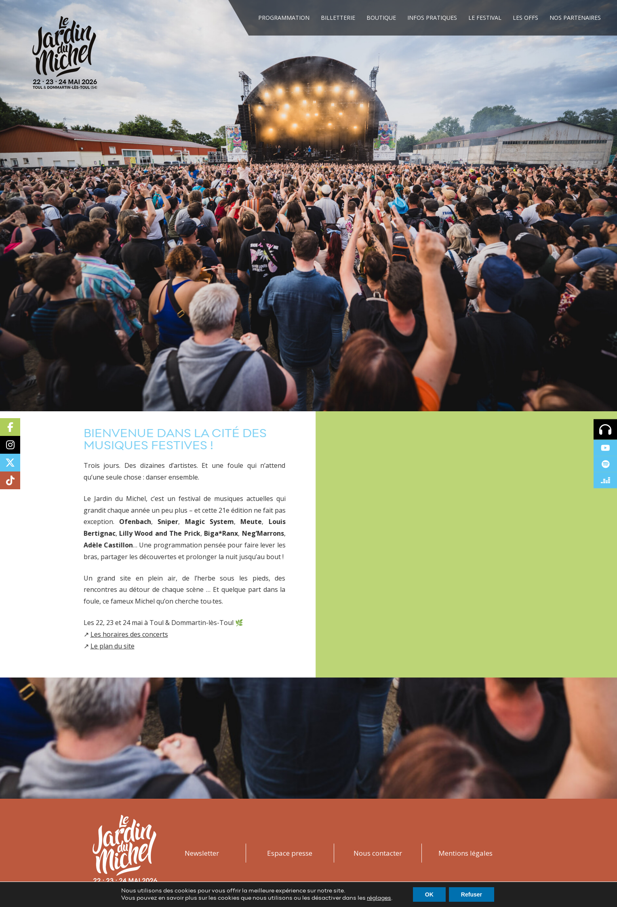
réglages (379, 898)
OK (429, 894)
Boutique (381, 17)
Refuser (471, 894)
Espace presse (289, 853)
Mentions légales (465, 853)
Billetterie (338, 17)
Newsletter (202, 853)
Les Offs (525, 17)
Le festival (484, 17)
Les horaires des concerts (107, 634)
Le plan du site (90, 646)
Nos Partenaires (575, 17)
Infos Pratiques (432, 17)
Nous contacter (378, 853)
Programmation (284, 17)
